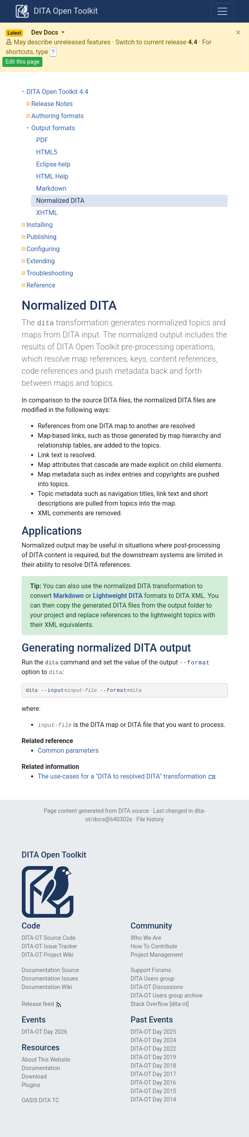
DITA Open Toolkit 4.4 (57, 92)
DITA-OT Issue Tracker (49, 946)
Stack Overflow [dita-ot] (160, 1004)
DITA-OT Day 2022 (153, 1048)
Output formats (53, 128)
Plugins (31, 1085)
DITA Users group (152, 978)
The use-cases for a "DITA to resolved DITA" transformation (122, 776)
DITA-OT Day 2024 (153, 1040)
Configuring (43, 249)
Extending (41, 261)
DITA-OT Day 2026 (44, 1032)
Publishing (41, 237)
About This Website (46, 1059)
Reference (41, 285)
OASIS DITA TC (40, 1100)
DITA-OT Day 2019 (153, 1057)
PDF (42, 140)
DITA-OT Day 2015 (153, 1091)
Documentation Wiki (47, 987)
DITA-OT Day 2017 (153, 1074)
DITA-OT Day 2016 (153, 1082)
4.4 (192, 42)
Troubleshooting (50, 273)
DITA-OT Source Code (49, 938)
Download (34, 1076)
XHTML (47, 213)
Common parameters (68, 750)
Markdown (51, 188)
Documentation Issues (50, 978)
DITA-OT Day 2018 (153, 1065)
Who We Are (146, 938)
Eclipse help (53, 164)
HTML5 (46, 152)
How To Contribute (154, 946)
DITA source (133, 811)
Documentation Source (50, 970)
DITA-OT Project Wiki (48, 955)
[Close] (238, 32)
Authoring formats (57, 116)
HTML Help (52, 176)
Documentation (41, 1068)
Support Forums (151, 970)
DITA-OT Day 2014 (153, 1099)
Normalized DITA (60, 200)
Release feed (42, 1004)
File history (150, 819)
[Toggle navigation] (222, 11)
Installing (40, 225)
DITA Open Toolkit (57, 11)
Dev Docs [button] (33, 33)
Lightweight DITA (117, 596)
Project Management (157, 955)
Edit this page (22, 61)
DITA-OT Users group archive (167, 995)
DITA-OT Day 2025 (153, 1032)
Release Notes (52, 104)
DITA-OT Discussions (157, 987)
